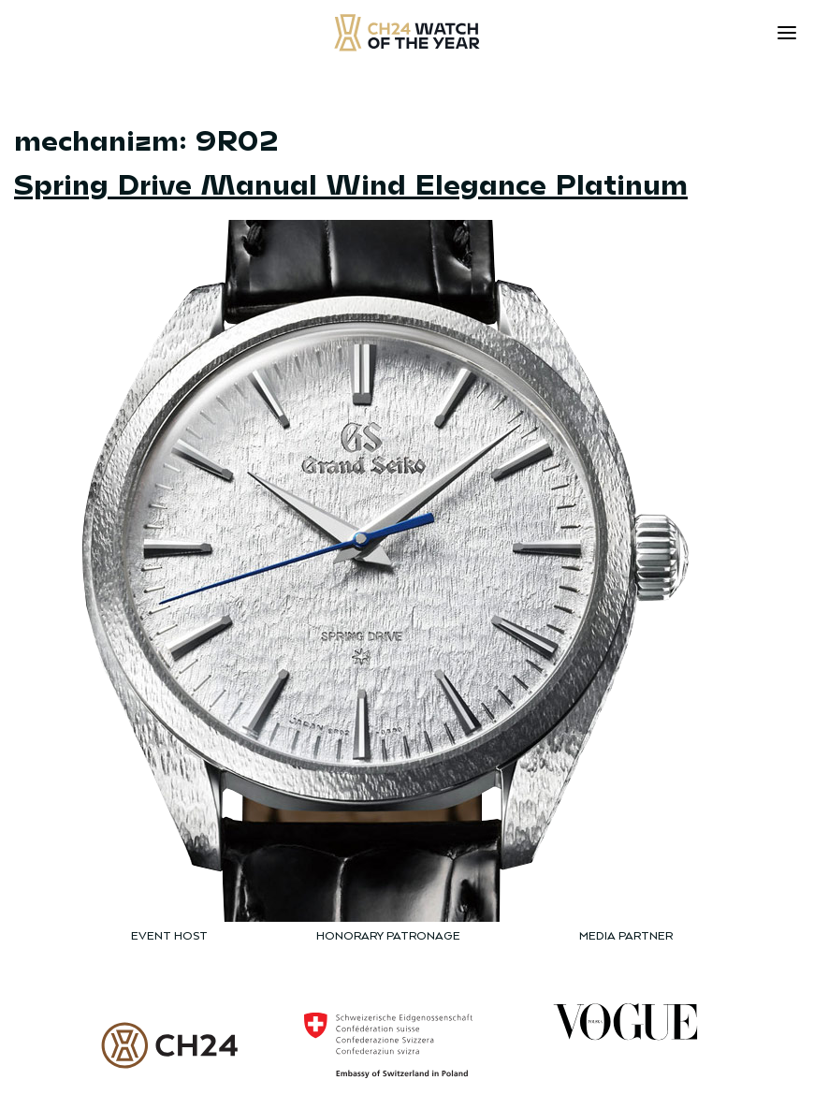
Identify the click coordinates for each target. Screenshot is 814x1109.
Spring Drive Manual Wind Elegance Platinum (351, 182)
